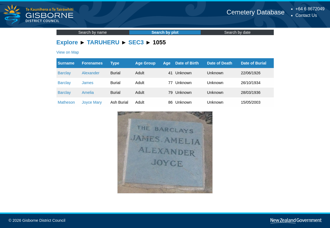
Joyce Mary (92, 102)
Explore (67, 42)
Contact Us (306, 15)
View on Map (67, 52)
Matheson (66, 102)
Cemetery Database (255, 12)
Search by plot (165, 32)
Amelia (88, 92)
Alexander (90, 73)
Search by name (92, 32)
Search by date (237, 32)
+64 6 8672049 (310, 9)
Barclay (64, 73)
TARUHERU (103, 42)
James (87, 83)
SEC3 (136, 42)
